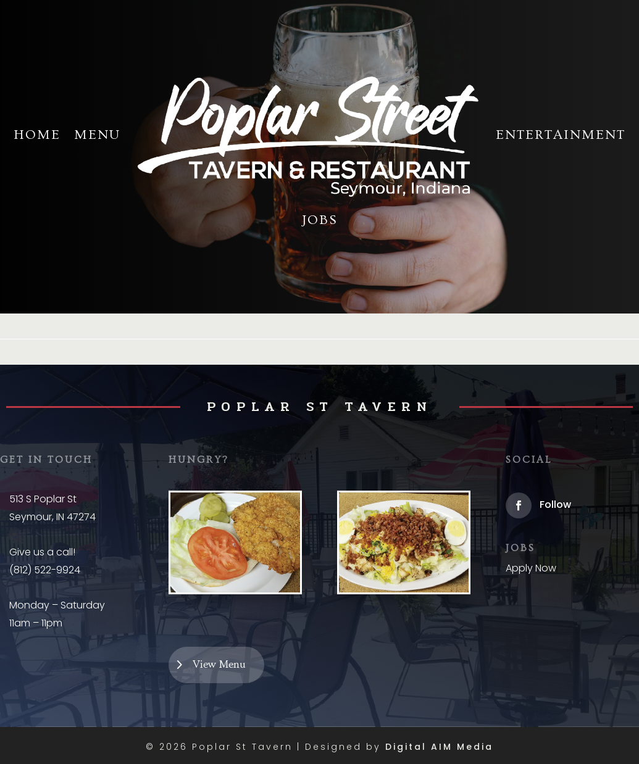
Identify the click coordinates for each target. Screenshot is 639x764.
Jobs (320, 220)
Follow (555, 504)
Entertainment (560, 135)
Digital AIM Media (439, 747)
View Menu (221, 664)
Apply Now (531, 568)
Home (37, 135)
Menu (97, 135)
